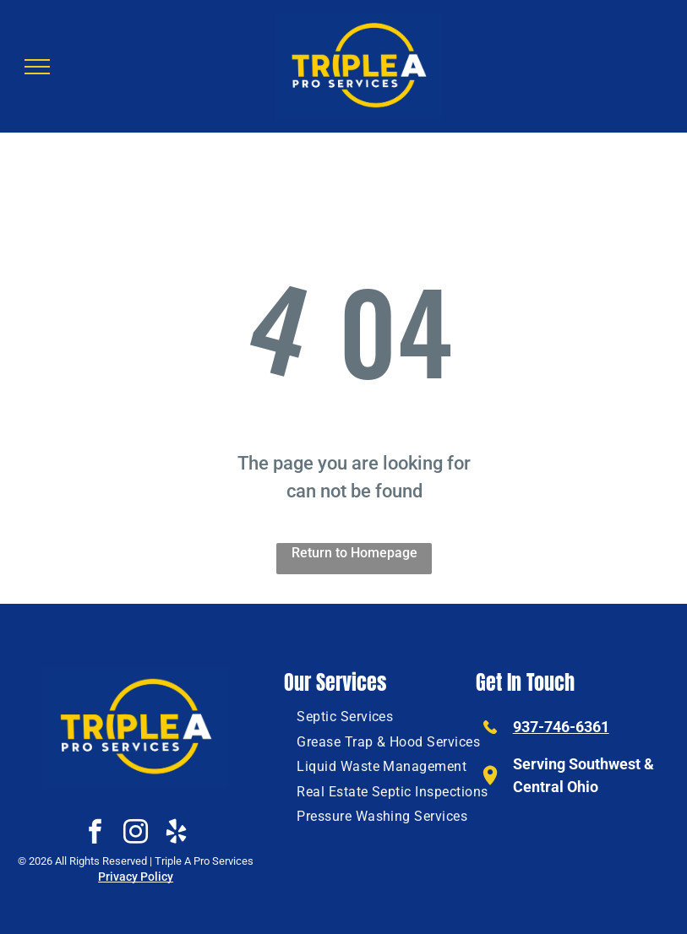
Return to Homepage (354, 553)
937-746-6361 (561, 727)
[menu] (37, 67)
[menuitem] (345, 716)
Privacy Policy (135, 876)
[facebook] (95, 834)
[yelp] (176, 834)
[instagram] (136, 834)
